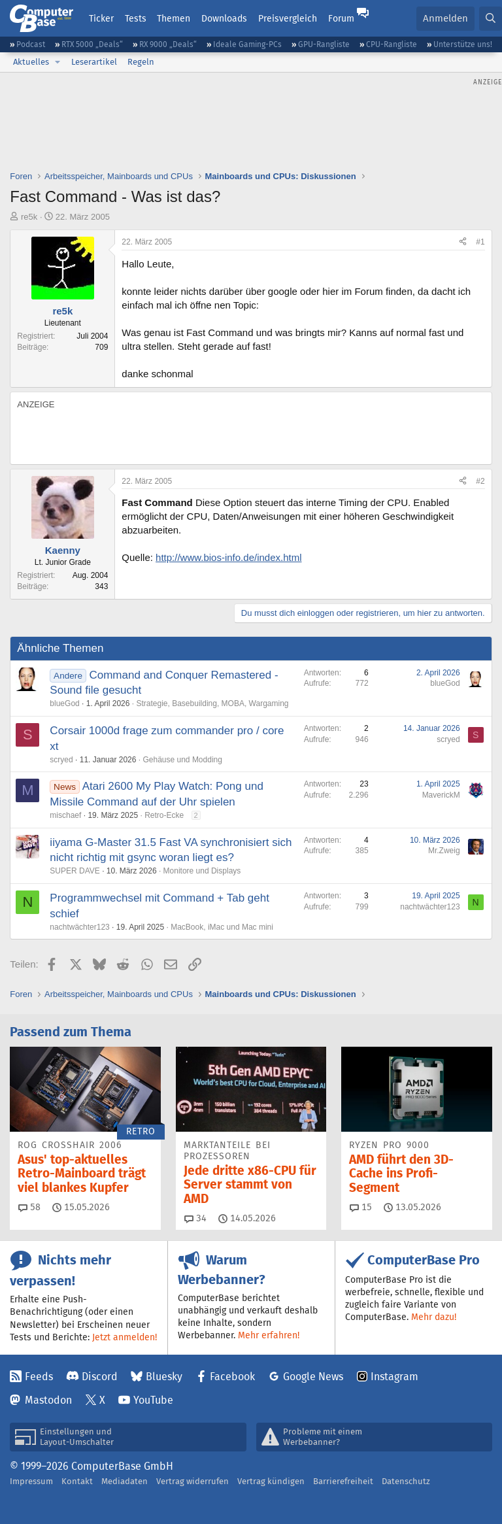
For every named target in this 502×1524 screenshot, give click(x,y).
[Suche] (490, 19)
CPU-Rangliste (391, 44)
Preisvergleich (287, 18)
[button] (57, 62)
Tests (135, 18)
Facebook (232, 1376)
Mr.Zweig (444, 850)
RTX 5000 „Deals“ (92, 44)
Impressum (31, 1481)
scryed (61, 759)
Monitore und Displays (202, 870)
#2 (480, 481)
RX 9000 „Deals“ (168, 44)
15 (361, 1206)
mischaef (65, 815)
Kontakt (77, 1481)
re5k (29, 217)
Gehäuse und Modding (182, 759)
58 (29, 1206)
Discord (100, 1376)
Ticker (101, 18)
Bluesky (164, 1376)
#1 (480, 241)
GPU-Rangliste (324, 44)
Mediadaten (124, 1481)
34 (195, 1218)
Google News (313, 1376)
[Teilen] (462, 242)
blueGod (64, 703)
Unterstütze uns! (462, 44)
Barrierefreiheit (343, 1481)
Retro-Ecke (164, 815)
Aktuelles (31, 62)
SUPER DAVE (74, 870)
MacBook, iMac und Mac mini (222, 927)
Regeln (140, 62)
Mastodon (48, 1400)
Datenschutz (406, 1481)
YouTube (153, 1400)
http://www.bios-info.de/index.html (228, 557)
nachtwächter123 (79, 927)
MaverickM (441, 795)
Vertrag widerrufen (192, 1481)
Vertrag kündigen (271, 1481)
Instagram (394, 1376)
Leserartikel (94, 62)
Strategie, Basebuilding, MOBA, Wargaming (212, 703)
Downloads (224, 18)
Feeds (39, 1376)
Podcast (30, 44)
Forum (341, 18)
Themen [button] (173, 18)
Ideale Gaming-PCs (247, 44)
